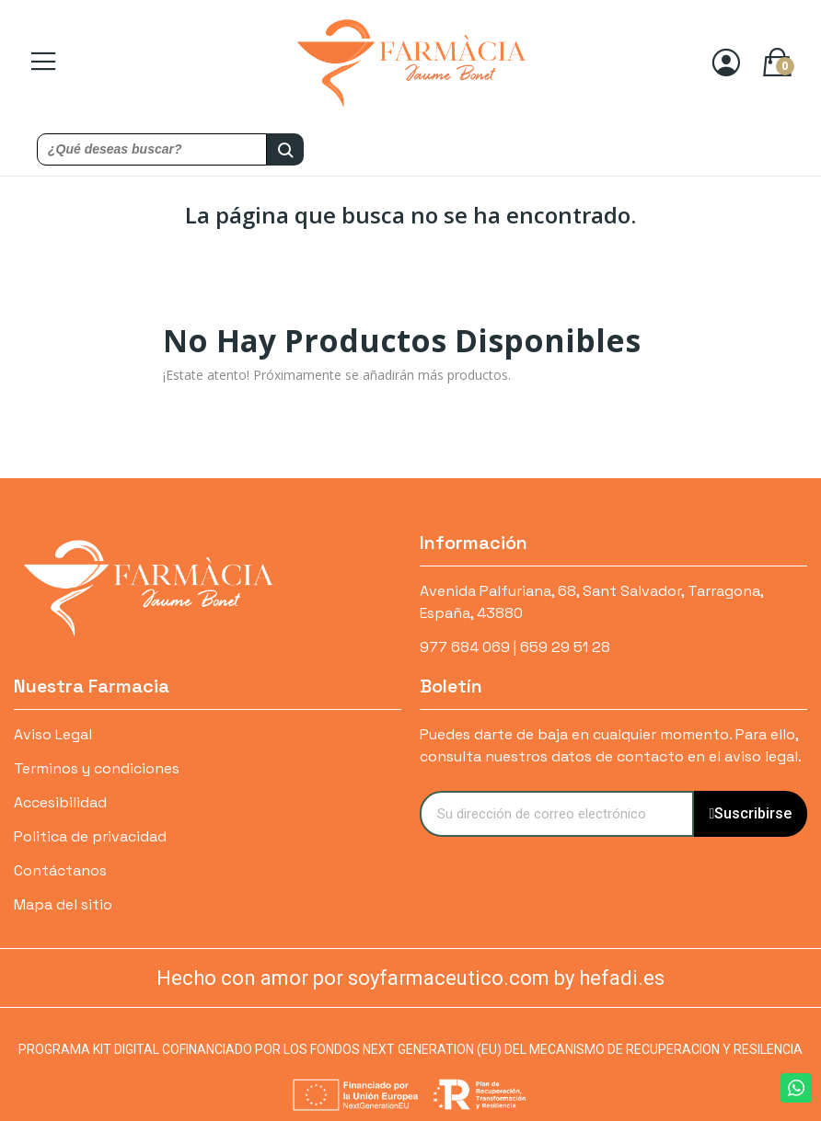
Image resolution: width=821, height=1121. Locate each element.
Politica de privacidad (90, 836)
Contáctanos (60, 870)
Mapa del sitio (63, 904)
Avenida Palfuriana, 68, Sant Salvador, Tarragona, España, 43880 (591, 602)
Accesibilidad (60, 802)
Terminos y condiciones (96, 768)
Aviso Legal (53, 734)
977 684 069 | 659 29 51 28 (515, 647)
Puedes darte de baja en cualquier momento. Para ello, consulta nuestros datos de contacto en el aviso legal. (611, 745)
